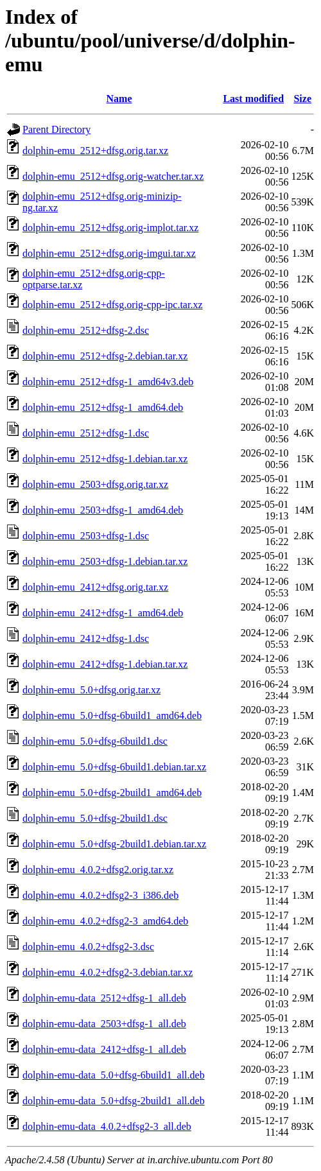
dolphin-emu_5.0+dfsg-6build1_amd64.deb (112, 715)
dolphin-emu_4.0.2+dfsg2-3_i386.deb (100, 895)
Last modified (253, 98)
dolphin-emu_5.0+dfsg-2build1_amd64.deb (112, 792)
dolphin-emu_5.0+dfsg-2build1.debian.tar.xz (114, 843)
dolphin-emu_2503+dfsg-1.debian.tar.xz (104, 561)
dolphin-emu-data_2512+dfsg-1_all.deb (104, 998)
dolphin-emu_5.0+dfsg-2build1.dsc (95, 818)
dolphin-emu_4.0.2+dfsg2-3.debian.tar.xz (107, 972)
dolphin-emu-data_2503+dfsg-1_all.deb (104, 1023)
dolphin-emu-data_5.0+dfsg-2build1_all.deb (113, 1100)
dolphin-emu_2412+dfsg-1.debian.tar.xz (104, 664)
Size (302, 98)
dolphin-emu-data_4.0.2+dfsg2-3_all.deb (106, 1126)
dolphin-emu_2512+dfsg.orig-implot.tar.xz (110, 227)
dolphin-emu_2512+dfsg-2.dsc (85, 330)
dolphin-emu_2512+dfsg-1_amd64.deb (102, 407)
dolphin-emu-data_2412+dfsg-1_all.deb (104, 1049)
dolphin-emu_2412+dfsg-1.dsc (85, 638)
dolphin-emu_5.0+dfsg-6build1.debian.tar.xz (114, 766)
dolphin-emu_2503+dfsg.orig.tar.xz (95, 484)
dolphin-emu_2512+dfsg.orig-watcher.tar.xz (113, 176)
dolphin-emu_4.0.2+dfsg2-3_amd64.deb (105, 920)
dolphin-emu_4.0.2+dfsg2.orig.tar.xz (97, 869)
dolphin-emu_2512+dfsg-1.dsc (85, 433)
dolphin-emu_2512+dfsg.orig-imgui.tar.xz (109, 253)
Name (119, 98)
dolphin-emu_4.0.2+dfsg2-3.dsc (88, 946)
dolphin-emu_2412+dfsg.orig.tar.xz (95, 587)
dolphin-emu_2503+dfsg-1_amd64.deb (102, 510)
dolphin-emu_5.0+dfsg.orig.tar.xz (91, 689)
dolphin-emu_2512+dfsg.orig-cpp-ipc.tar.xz (112, 304)
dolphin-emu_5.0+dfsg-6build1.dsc (95, 741)
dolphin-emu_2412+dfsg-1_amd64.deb (102, 612)
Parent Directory (56, 129)
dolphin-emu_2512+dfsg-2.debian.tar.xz (104, 356)
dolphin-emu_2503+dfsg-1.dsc (85, 535)
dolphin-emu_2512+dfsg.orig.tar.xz (95, 150)
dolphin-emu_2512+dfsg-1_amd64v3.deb (107, 381)
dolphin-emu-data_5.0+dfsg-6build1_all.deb (113, 1075)
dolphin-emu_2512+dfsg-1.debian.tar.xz (104, 458)
